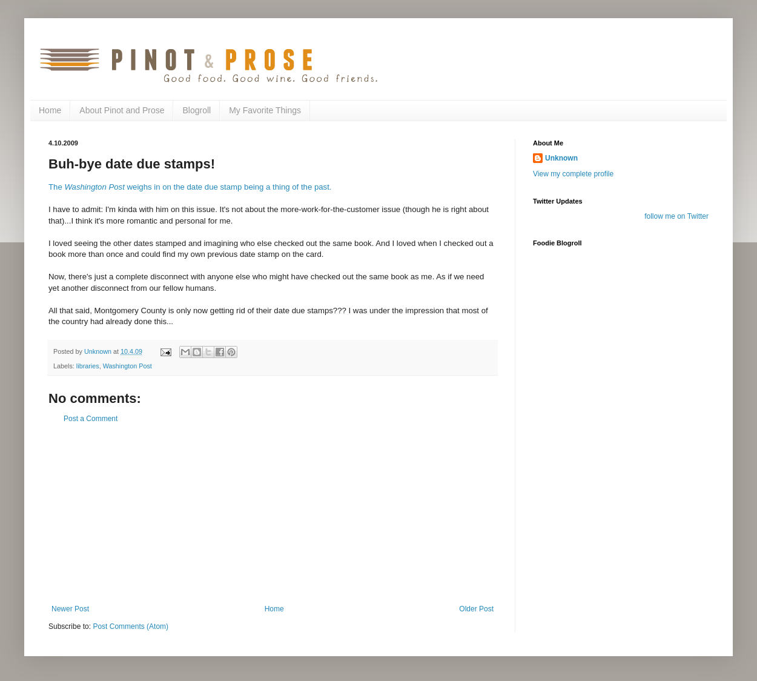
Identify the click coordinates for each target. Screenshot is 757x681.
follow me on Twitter (676, 216)
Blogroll (196, 110)
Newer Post (70, 609)
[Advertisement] (272, 514)
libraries (87, 366)
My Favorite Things (265, 110)
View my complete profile (573, 174)
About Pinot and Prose (121, 110)
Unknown (561, 158)
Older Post (476, 609)
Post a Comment (90, 418)
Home (50, 110)
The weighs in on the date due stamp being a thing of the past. (190, 186)
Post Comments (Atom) (130, 626)
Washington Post (127, 366)
